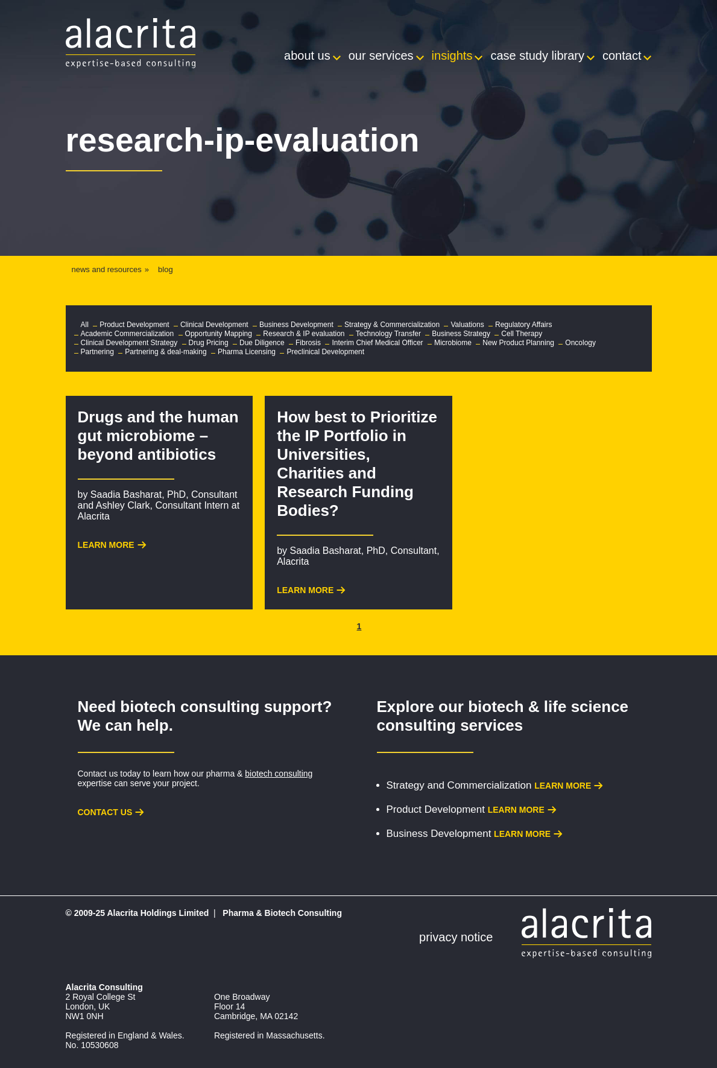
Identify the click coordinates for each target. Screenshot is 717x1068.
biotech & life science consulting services (503, 716)
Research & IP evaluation (303, 333)
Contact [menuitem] (621, 55)
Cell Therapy (521, 333)
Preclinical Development (325, 352)
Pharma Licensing (247, 352)
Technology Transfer (388, 333)
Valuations (467, 324)
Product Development (134, 324)
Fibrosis (308, 343)
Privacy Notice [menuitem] (456, 937)
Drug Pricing (209, 343)
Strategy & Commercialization (392, 324)
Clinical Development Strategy (129, 343)
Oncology (580, 343)
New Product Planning (518, 343)
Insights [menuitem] (452, 55)
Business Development (296, 324)
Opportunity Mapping (218, 333)
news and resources (107, 269)
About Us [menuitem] (307, 55)
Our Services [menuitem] (381, 55)
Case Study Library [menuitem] (537, 55)
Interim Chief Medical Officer (377, 343)
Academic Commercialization (127, 333)
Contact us (105, 812)
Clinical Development (214, 324)
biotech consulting (278, 773)
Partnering (97, 352)
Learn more (562, 785)
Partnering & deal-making (165, 352)
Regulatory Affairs (523, 324)
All (85, 324)
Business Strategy (461, 333)
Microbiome (453, 343)
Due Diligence (262, 343)
